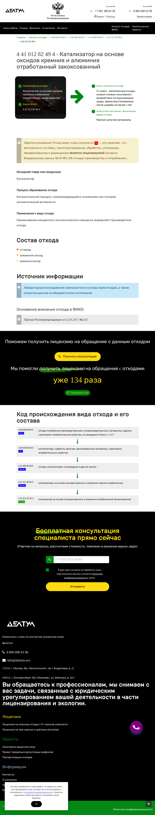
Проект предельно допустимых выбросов (27, 752)
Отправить (77, 586)
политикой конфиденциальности (38, 792)
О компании (48, 28)
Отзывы (24, 28)
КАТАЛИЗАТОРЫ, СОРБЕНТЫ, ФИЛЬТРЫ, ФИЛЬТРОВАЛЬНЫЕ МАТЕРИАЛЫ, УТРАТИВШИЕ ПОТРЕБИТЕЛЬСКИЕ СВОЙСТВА (80, 451)
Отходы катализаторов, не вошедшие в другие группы (67, 467)
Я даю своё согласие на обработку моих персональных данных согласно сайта (75, 573)
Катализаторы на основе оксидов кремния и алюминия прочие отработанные (80, 483)
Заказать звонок (144, 16)
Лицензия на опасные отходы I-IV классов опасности (35, 724)
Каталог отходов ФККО (121, 28)
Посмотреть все (77, 393)
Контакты (62, 28)
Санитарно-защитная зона (18, 746)
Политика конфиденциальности (133, 809)
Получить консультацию (78, 356)
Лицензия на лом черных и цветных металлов (30, 729)
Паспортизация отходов (17, 757)
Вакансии (35, 28)
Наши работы (10, 28)
